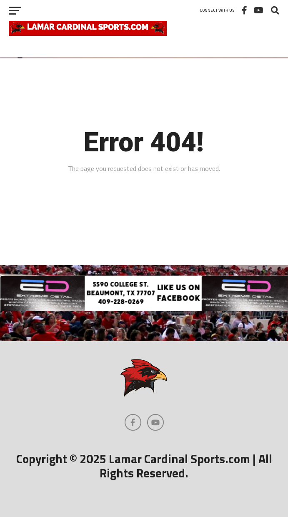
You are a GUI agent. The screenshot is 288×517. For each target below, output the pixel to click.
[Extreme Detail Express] (144, 309)
